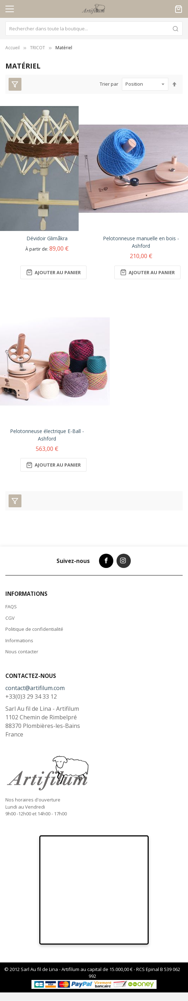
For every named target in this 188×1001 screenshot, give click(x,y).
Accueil (12, 48)
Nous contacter (21, 651)
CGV (10, 618)
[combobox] (94, 28)
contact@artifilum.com (35, 688)
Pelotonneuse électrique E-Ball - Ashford (47, 435)
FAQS (11, 606)
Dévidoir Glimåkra (47, 238)
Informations (19, 640)
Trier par (109, 84)
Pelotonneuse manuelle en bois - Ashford (141, 242)
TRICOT (37, 48)
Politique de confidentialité (34, 629)
